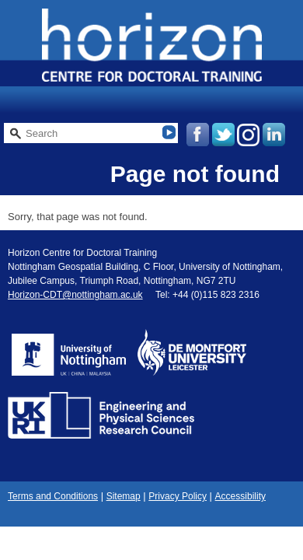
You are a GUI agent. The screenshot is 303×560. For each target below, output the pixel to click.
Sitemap (123, 496)
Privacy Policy (177, 496)
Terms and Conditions (53, 496)
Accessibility (240, 496)
